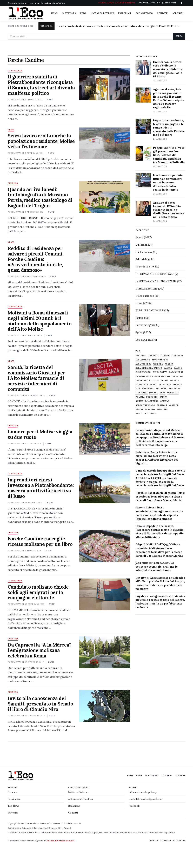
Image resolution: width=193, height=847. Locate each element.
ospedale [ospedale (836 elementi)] (173, 393)
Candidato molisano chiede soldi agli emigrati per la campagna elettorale (38, 592)
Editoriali (13, 812)
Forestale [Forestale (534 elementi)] (142, 385)
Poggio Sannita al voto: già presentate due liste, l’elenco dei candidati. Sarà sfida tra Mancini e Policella (169, 155)
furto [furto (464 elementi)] (153, 385)
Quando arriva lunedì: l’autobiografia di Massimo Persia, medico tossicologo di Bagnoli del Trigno (40, 197)
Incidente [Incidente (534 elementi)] (165, 385)
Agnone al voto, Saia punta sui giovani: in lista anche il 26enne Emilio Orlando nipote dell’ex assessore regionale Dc (168, 98)
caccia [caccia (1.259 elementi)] (168, 368)
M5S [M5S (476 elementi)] (138, 389)
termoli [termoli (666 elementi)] (162, 405)
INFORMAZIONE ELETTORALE (155, 273)
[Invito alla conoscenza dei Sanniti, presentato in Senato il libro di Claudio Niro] (104, 706)
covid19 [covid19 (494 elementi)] (154, 380)
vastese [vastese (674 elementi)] (174, 405)
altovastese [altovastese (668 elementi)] (143, 364)
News (83, 13)
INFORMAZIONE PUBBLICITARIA (156, 281)
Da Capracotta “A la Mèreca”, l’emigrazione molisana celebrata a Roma (39, 650)
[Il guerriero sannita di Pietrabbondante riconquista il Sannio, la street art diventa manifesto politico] (104, 84)
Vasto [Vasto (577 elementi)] (139, 409)
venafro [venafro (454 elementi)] (150, 409)
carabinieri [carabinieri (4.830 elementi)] (176, 372)
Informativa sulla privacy (142, 792)
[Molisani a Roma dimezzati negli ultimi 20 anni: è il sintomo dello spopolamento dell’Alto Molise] (104, 320)
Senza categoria (145, 325)
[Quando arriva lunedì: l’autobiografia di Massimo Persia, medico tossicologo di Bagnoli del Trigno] (104, 197)
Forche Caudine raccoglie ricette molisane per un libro (40, 541)
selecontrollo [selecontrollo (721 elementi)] (145, 405)
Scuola (139, 317)
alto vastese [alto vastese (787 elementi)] (160, 360)
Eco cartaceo (144, 13)
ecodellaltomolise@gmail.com (145, 799)
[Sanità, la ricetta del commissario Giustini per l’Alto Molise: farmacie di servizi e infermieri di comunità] (104, 375)
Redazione (74, 805)
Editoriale (125, 13)
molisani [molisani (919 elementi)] (174, 389)
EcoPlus (180, 775)
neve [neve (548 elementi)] (162, 393)
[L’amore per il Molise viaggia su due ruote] (104, 439)
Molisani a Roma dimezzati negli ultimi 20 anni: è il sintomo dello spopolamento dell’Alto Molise (39, 321)
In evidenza (69, 13)
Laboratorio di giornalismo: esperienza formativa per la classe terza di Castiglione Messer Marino (160, 496)
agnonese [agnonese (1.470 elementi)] (177, 356)
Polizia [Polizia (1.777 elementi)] (140, 397)
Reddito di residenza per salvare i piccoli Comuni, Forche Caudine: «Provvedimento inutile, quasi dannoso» (35, 259)
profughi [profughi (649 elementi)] (152, 397)
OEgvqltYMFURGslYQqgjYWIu (156, 544)
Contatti (162, 13)
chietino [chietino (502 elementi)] (177, 376)
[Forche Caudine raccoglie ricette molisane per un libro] (104, 546)
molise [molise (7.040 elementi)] (153, 393)
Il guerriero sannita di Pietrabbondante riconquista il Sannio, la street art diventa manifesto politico (41, 85)
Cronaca (12, 792)
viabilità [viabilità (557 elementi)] (162, 409)
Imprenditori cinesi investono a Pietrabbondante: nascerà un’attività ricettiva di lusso (41, 488)
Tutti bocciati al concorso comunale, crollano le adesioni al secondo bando (157, 566)
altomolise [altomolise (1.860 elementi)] (143, 360)
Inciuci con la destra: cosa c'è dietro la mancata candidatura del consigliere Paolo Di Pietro (118, 26)
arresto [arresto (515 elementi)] (158, 364)
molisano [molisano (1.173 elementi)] (142, 393)
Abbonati (178, 13)
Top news (141, 339)
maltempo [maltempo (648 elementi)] (148, 389)
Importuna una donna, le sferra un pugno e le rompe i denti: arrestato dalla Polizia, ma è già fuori (168, 127)
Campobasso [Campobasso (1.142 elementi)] (143, 372)
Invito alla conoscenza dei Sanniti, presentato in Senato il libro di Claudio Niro (40, 703)
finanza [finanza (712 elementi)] (174, 380)
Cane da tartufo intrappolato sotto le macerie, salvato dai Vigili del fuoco (160, 481)
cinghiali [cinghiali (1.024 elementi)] (141, 380)
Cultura (13, 183)
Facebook (134, 805)
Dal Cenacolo (144, 252)
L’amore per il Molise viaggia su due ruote (40, 434)
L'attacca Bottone (102, 13)
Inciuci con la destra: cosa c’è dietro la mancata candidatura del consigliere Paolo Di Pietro (167, 69)
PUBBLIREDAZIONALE (150, 310)
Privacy (154, 840)
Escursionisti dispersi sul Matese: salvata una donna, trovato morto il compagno (159, 433)
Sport (139, 332)
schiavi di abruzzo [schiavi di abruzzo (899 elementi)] (147, 401)
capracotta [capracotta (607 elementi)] (159, 372)
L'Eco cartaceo (145, 295)
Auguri (139, 237)
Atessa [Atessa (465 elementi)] (169, 364)
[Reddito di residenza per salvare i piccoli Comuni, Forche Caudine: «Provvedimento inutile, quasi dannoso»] (104, 256)
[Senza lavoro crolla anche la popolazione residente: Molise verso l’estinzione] (104, 143)
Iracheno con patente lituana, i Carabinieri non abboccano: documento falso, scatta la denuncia (168, 182)
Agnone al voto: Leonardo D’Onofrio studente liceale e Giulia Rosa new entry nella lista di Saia (168, 210)
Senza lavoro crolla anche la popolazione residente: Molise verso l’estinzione (41, 141)
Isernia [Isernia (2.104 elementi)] (177, 385)
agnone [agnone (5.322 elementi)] (165, 356)
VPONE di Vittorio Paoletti (60, 840)
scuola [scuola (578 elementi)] (164, 401)
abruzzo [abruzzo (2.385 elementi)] (153, 356)
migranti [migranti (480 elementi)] (161, 389)
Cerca (178, 36)
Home (54, 13)
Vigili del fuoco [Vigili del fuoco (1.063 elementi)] (146, 413)
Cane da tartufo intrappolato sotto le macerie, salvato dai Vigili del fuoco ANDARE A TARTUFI (160, 474)
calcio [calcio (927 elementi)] (178, 368)
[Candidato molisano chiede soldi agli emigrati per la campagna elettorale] (104, 594)
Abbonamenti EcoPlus (80, 799)
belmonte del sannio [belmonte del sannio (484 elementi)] (149, 368)
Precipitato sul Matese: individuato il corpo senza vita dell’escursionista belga (160, 441)
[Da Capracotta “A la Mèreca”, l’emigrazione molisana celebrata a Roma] (104, 652)
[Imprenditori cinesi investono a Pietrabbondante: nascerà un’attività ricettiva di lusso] (104, 487)
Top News (167, 775)
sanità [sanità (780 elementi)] (163, 397)
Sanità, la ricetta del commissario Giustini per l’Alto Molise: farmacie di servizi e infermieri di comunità (36, 378)
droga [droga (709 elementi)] (164, 380)
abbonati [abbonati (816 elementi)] (141, 356)
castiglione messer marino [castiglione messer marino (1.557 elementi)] (153, 376)
